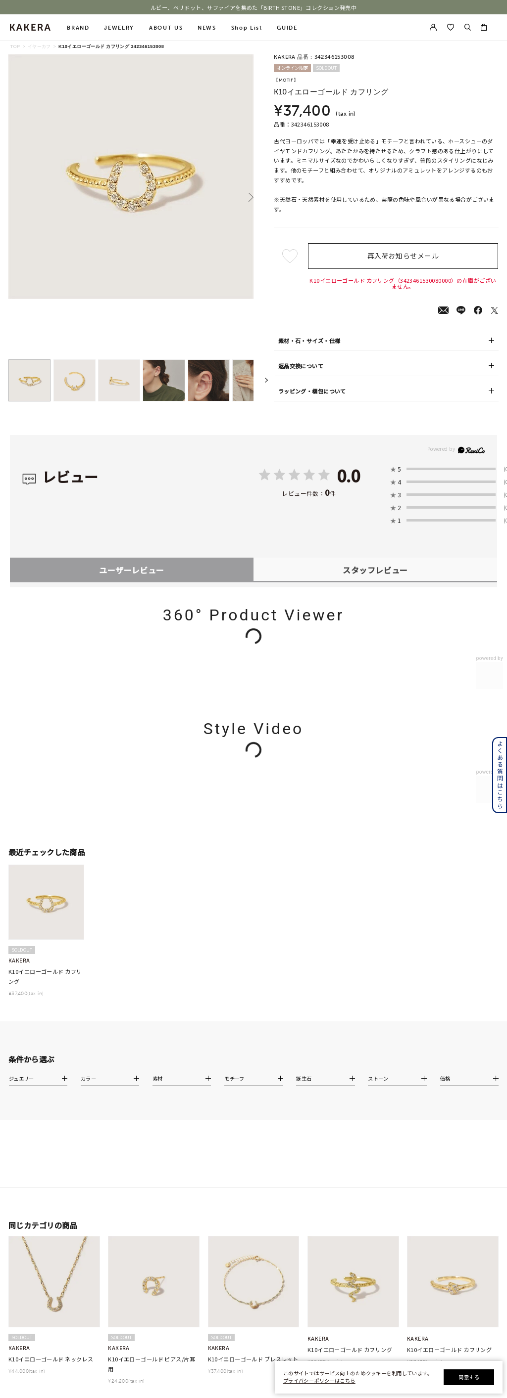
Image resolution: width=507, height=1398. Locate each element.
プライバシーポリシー (359, 1209)
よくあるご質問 (282, 1160)
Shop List (246, 28)
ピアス (126, 1172)
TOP (15, 46)
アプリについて (442, 1201)
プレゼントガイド (284, 1172)
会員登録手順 (439, 1213)
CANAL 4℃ (49, 1160)
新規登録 (435, 1148)
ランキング (207, 1172)
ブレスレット (133, 1222)
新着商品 (204, 1160)
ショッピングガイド (286, 1148)
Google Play (439, 1250)
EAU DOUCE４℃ (56, 1172)
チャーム (128, 1197)
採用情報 (345, 1258)
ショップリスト (352, 1160)
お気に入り (437, 1172)
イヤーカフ (39, 46)
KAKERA (46, 1222)
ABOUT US (166, 28)
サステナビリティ (354, 1233)
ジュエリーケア (282, 1184)
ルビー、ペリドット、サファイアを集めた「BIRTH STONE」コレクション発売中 (254, 7)
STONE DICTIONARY (359, 1246)
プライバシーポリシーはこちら (319, 1380)
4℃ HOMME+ (52, 1197)
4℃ (40, 1148)
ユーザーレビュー (131, 447)
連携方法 (435, 1225)
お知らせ (345, 1148)
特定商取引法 (349, 1197)
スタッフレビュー (375, 447)
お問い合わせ (349, 1222)
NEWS (207, 28)
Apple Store (440, 1238)
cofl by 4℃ (49, 1184)
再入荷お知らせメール (403, 256)
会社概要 (345, 1172)
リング (126, 1184)
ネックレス (131, 1160)
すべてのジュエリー (140, 1148)
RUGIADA (48, 1209)
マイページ (437, 1160)
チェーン (204, 1148)
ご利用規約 (347, 1184)
